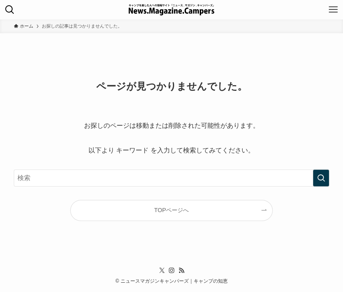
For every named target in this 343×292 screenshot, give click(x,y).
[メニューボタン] (333, 9)
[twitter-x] (162, 270)
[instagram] (171, 270)
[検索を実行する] (321, 178)
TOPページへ (171, 210)
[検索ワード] (171, 178)
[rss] (181, 270)
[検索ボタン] (9, 9)
